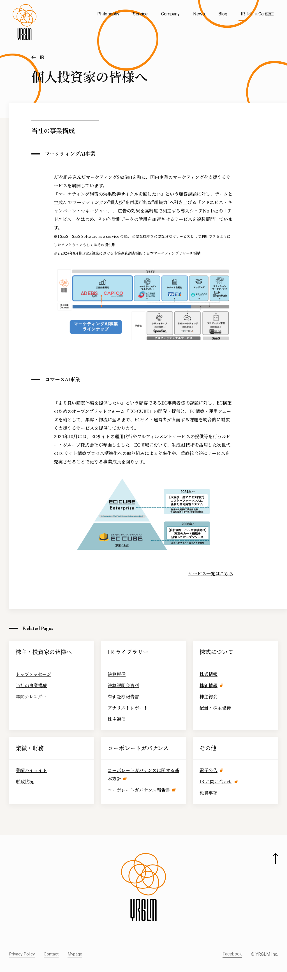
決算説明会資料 (123, 685)
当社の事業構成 (31, 685)
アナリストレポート (128, 708)
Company (170, 14)
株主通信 (117, 719)
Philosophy (108, 14)
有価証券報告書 (123, 696)
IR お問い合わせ (216, 781)
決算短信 (117, 674)
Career (264, 14)
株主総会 (208, 696)
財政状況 (25, 781)
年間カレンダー (31, 696)
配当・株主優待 (215, 708)
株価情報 (208, 685)
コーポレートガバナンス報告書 (139, 790)
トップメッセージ (33, 674)
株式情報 (208, 674)
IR (243, 14)
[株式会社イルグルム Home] (24, 27)
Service (140, 14)
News (199, 14)
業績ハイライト (31, 770)
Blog (222, 14)
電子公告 (208, 770)
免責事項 (208, 792)
